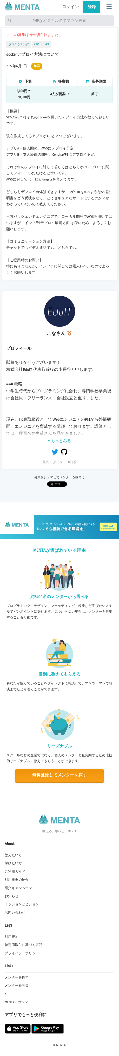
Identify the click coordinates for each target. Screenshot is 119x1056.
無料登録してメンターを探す (59, 775)
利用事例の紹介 (17, 880)
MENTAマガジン (16, 1002)
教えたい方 (13, 855)
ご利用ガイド (15, 871)
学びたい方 (13, 863)
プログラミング (19, 44)
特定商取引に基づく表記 (23, 945)
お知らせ (11, 896)
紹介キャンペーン (18, 888)
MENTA (61, 1045)
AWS (36, 44)
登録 (92, 7)
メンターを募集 (17, 985)
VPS (47, 44)
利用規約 (11, 937)
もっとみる (59, 441)
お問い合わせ (15, 912)
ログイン (70, 7)
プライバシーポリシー (22, 953)
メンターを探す (17, 977)
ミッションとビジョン (22, 904)
